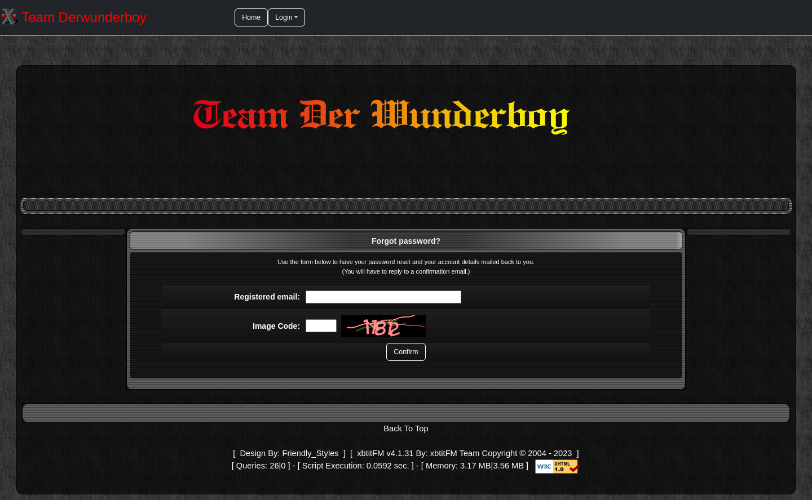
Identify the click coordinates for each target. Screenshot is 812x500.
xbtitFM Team (455, 453)
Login (283, 17)
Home (251, 17)
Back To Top (405, 428)
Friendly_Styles (310, 453)
